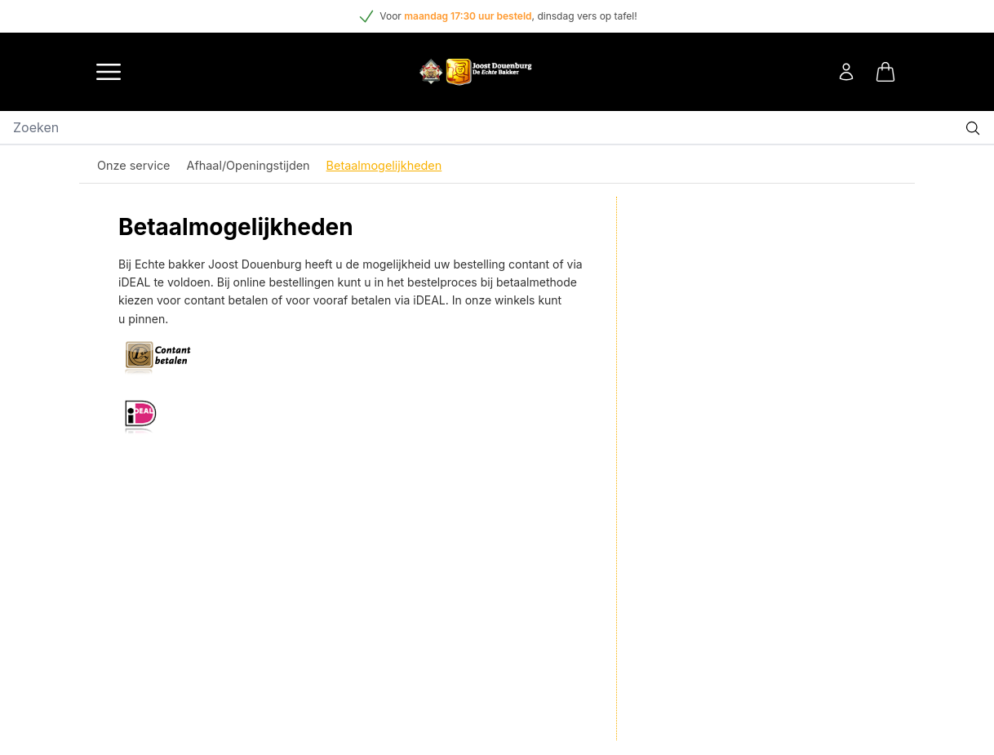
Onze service (134, 165)
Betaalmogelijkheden (384, 165)
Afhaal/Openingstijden (248, 165)
